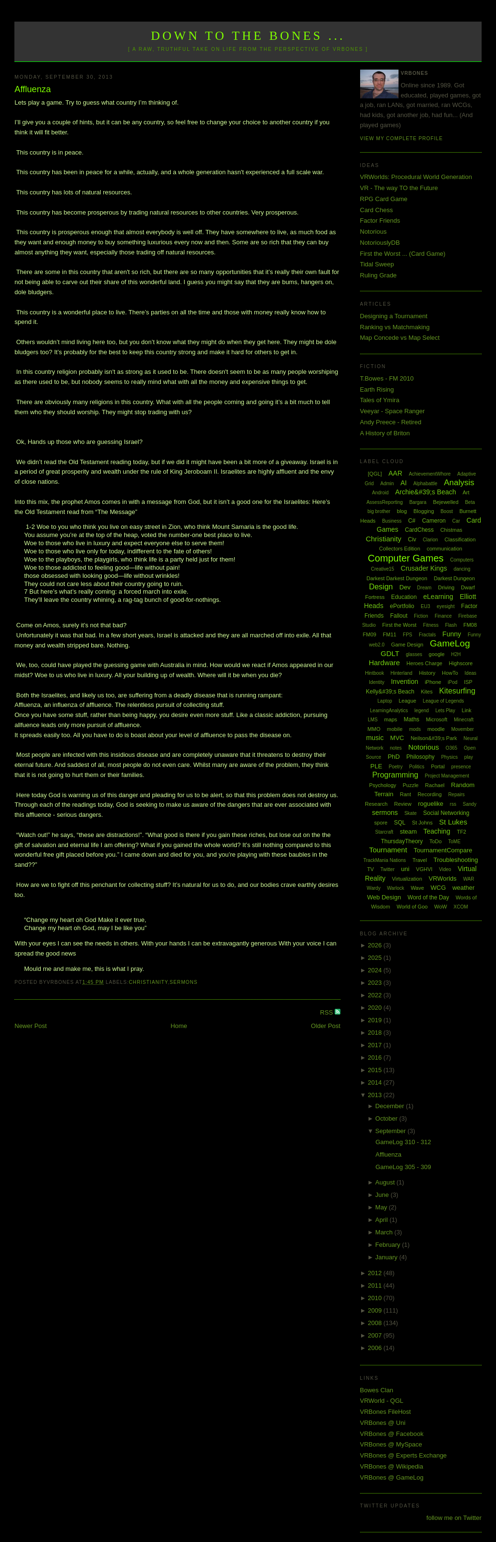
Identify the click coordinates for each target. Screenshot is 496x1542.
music (375, 737)
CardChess (419, 529)
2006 (376, 1347)
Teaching (436, 831)
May (382, 1207)
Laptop (384, 701)
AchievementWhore (429, 474)
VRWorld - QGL (382, 1400)
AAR (395, 473)
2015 (376, 1070)
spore (380, 822)
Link (467, 710)
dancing (462, 569)
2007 (376, 1335)
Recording (430, 794)
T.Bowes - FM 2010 (387, 378)
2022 (376, 995)
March (385, 1232)
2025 (376, 957)
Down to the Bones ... (248, 36)
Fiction (421, 616)
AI (403, 483)
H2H (455, 654)
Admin (387, 483)
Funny (451, 634)
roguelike (430, 803)
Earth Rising (377, 389)
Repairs (456, 794)
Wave (417, 888)
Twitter (387, 869)
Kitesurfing (457, 691)
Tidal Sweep (377, 264)
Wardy (374, 888)
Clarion (430, 539)
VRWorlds (443, 878)
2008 (376, 1323)
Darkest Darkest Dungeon (396, 578)
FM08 (470, 625)
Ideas (470, 673)
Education (404, 597)
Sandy (469, 804)
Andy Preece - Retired (391, 422)
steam (408, 831)
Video (445, 869)
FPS (407, 634)
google (437, 654)
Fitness (430, 625)
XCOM (461, 906)
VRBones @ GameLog (391, 1477)
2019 (376, 1020)
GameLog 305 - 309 (403, 1167)
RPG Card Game (384, 199)
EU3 (425, 606)
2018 (376, 1032)
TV (370, 869)
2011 (376, 1285)
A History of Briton (385, 433)
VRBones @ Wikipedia (391, 1466)
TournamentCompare (442, 850)
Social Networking (446, 813)
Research (376, 804)
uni (405, 869)
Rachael (434, 785)
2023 (376, 982)
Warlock (395, 888)
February (388, 1244)
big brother (378, 511)
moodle (436, 729)
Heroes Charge (425, 663)
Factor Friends (380, 220)
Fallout (399, 615)
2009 (376, 1310)
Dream (424, 587)
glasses (414, 654)
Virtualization (407, 879)
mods (415, 729)
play (468, 757)
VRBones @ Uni (383, 1422)
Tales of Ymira (379, 400)
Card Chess (376, 210)
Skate (410, 813)
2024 (376, 970)
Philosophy (420, 756)
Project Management (447, 775)
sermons (183, 982)
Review (402, 804)
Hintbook (374, 673)
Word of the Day (428, 897)
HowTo (450, 673)
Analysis (459, 482)
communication (444, 548)
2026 (376, 945)
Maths (412, 719)
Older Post (325, 1025)
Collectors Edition (400, 548)
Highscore (461, 663)
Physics (449, 757)
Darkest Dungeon (454, 578)
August (386, 1182)
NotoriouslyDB (380, 242)
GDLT (390, 653)
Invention (404, 681)
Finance (443, 616)
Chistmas (451, 530)
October (387, 1118)
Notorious (373, 231)
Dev (405, 587)
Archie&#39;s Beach (425, 492)
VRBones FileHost (385, 1411)
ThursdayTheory (402, 841)
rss (453, 804)
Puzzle (411, 785)
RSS (327, 1012)
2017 (376, 1045)
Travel (419, 860)
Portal (438, 766)
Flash (451, 625)
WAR (468, 879)
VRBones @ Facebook (391, 1433)
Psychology (382, 785)
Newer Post (30, 1025)
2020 (376, 1007)
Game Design (407, 644)
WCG (438, 887)
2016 (376, 1057)
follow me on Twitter (454, 1517)
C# (411, 520)
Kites (426, 691)
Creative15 (382, 569)
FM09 (369, 634)
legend (421, 710)
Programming (395, 775)
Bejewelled (446, 502)
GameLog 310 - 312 (403, 1142)
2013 (376, 1095)
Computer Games (406, 558)
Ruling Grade (378, 275)
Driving (446, 587)
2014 (376, 1082)
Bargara (417, 502)
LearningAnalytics (389, 710)
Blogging (423, 511)
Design (381, 587)
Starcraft (384, 832)
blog (402, 511)
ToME (454, 841)
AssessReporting (384, 502)
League (407, 701)
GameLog (450, 643)
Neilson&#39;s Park (434, 738)
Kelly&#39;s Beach (390, 691)
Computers (461, 559)
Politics (416, 766)
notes (395, 748)
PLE (376, 766)
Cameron (434, 520)
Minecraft (463, 719)
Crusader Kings (424, 568)
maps (390, 719)
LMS (373, 719)
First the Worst (399, 625)
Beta (470, 502)
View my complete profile (401, 138)
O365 (451, 748)
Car (456, 521)
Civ (412, 539)
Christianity (148, 982)
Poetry (396, 766)
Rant (405, 794)
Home (178, 1025)
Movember (462, 729)
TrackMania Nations (384, 860)
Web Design (384, 897)
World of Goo (412, 906)
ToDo (435, 841)
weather (463, 887)
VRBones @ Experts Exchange (403, 1455)
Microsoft (437, 719)
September (391, 1131)
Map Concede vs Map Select (400, 337)
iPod (453, 682)
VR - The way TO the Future (399, 187)
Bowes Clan (376, 1390)
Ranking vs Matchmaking (395, 327)
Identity (376, 682)
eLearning (438, 596)
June (383, 1194)
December (390, 1106)
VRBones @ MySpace (391, 1444)
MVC (397, 737)
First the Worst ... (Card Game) (403, 253)
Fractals (427, 634)
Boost (446, 511)
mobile (394, 729)
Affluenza (32, 89)
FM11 (389, 634)
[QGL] (375, 474)
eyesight (445, 606)
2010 (376, 1298)
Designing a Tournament (394, 316)
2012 (376, 1273)
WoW (440, 906)
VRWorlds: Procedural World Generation (416, 176)
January (387, 1257)
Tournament (388, 850)
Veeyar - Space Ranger (392, 411)
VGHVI (424, 869)
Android (380, 492)
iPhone (433, 682)
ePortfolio (402, 606)
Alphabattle (425, 483)
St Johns (422, 822)
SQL (399, 822)
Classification (460, 539)
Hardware (384, 662)
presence (461, 766)
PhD (393, 756)
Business (392, 521)
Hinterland (401, 673)
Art (465, 492)
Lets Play (445, 710)
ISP (468, 682)
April (382, 1219)
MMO (373, 729)
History (427, 673)
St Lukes (453, 822)
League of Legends (443, 701)
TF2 (461, 832)
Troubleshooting (456, 859)
